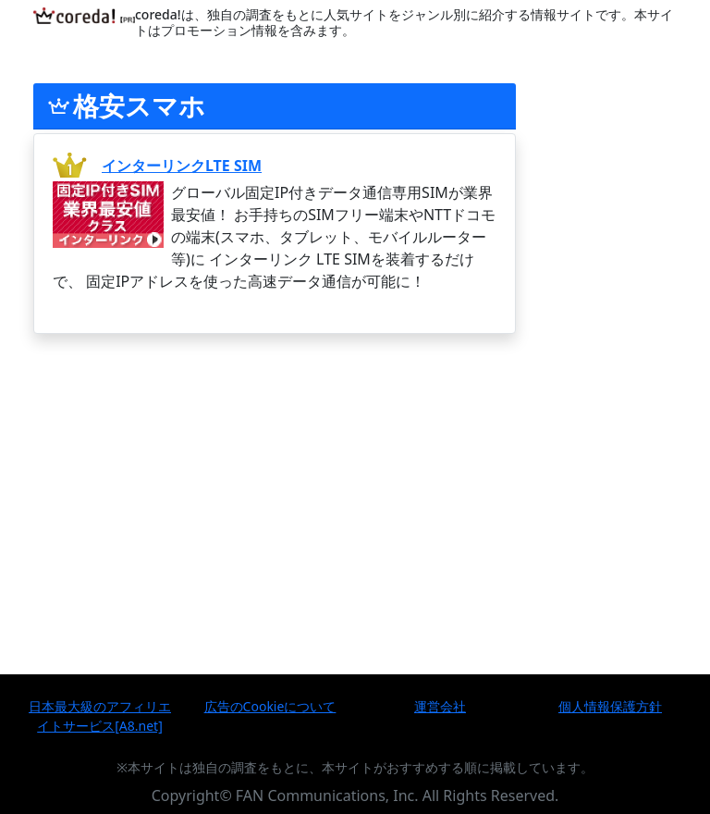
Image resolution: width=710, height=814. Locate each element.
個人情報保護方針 (610, 706)
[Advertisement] (274, 470)
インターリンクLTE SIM (182, 165)
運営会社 (440, 706)
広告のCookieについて (270, 706)
